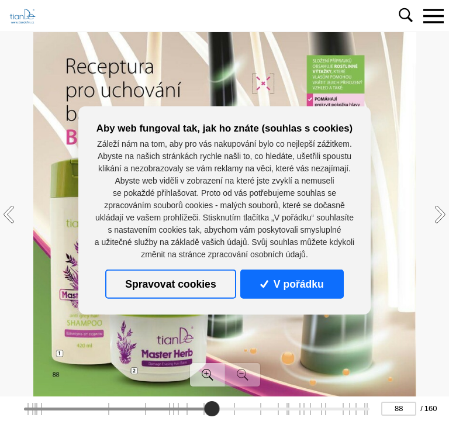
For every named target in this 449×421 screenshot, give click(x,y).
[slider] (211, 408)
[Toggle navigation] (433, 16)
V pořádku (291, 284)
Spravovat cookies (170, 284)
